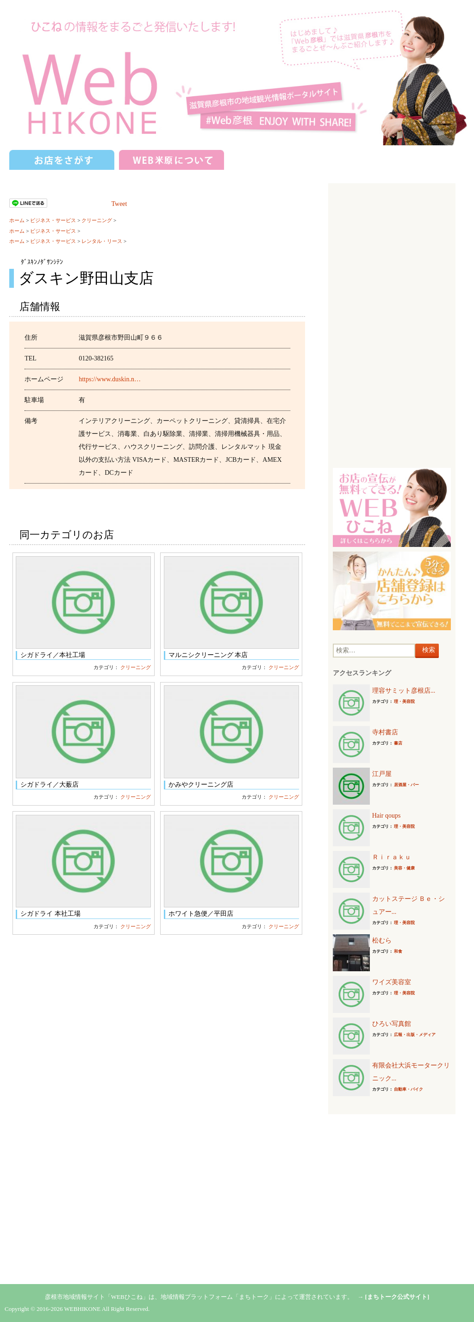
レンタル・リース (101, 241)
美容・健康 (404, 868)
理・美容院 (404, 701)
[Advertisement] (392, 326)
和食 (398, 951)
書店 (398, 743)
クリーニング (96, 220)
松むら (382, 940)
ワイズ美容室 (391, 982)
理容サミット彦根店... (404, 690)
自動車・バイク (408, 1089)
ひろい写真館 (391, 1023)
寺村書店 (385, 732)
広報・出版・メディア (415, 1034)
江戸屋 (382, 773)
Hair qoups (386, 815)
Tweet (119, 203)
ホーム (17, 220)
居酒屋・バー (406, 784)
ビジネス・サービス (53, 220)
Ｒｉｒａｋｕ (391, 857)
